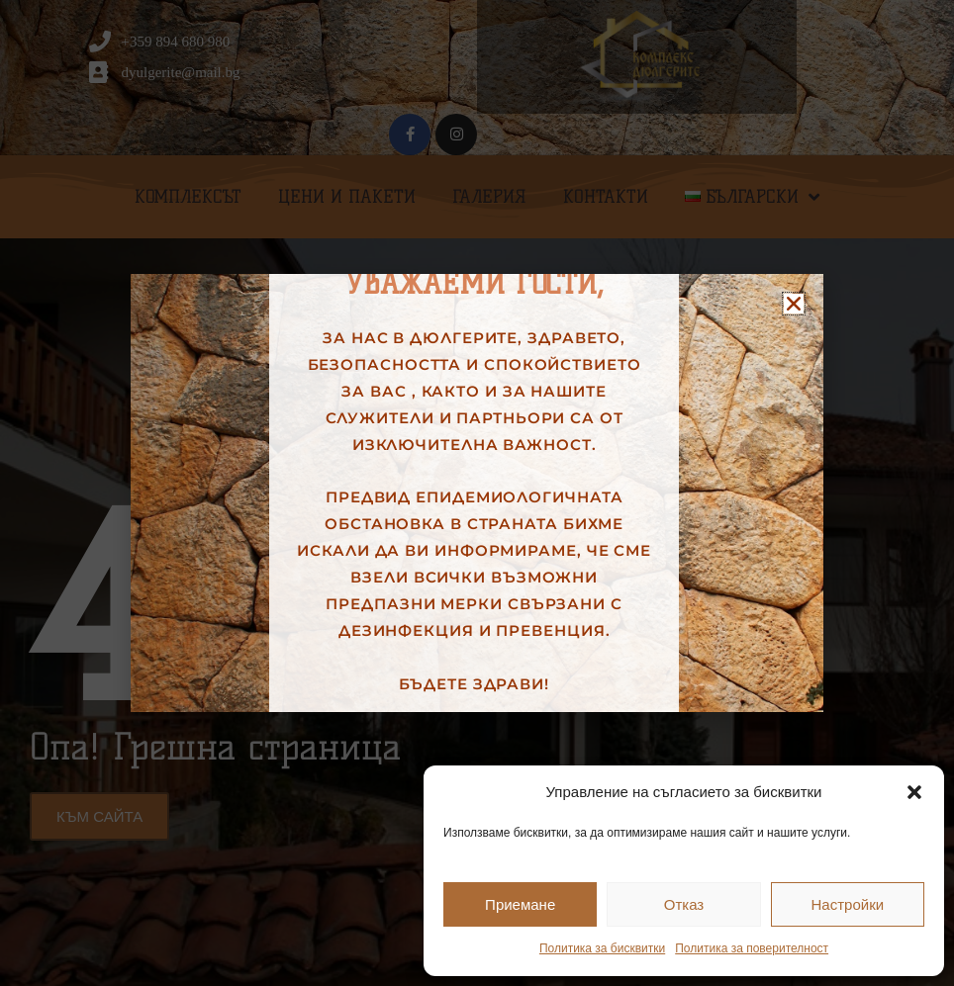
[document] (477, 493)
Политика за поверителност (751, 948)
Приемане (520, 904)
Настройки (848, 904)
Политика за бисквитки (602, 948)
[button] (914, 792)
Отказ (684, 904)
